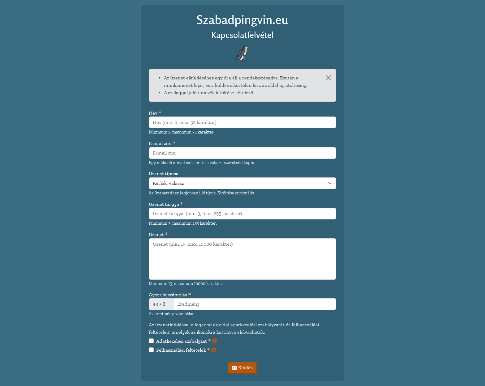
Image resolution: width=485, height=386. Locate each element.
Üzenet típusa (163, 173)
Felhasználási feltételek (183, 350)
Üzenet (158, 234)
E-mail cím (162, 143)
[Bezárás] (328, 78)
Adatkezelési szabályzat (183, 341)
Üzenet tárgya (166, 204)
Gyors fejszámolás (170, 295)
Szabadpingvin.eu (242, 19)
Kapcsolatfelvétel (242, 35)
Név (155, 113)
